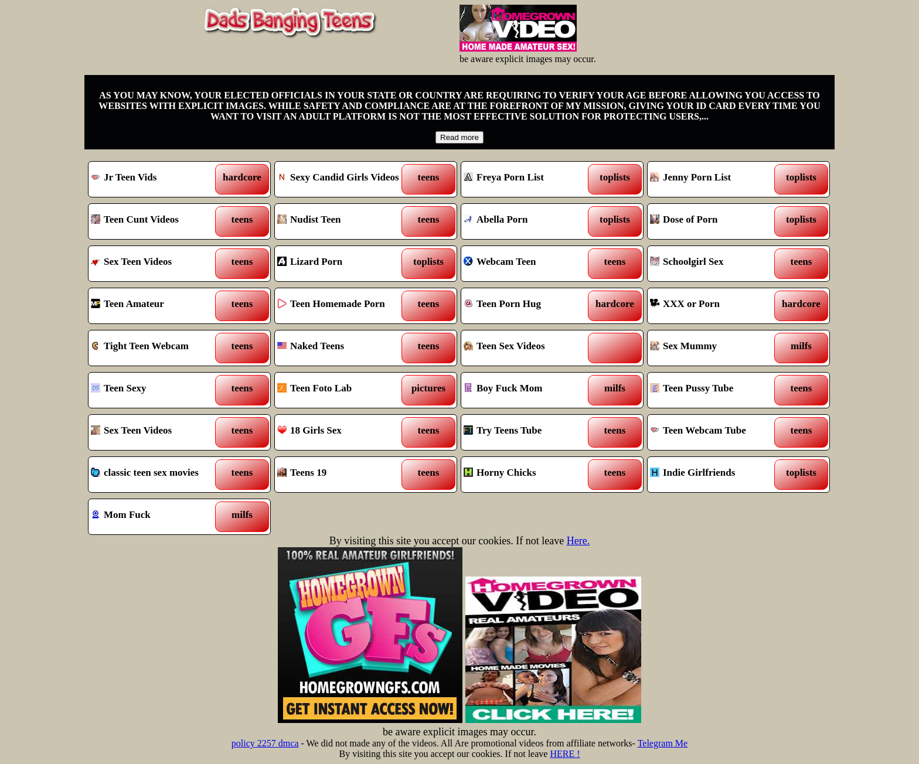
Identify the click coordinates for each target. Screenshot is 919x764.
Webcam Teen (529, 263)
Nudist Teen (342, 221)
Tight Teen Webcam (156, 348)
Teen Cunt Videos (156, 221)
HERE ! (565, 754)
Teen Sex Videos (529, 348)
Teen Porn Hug (529, 306)
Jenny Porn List (715, 179)
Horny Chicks (529, 474)
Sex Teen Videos (156, 263)
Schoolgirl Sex (715, 263)
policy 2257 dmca (265, 743)
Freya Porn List (529, 179)
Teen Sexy (156, 390)
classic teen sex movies (156, 474)
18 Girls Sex (342, 432)
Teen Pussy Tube (715, 390)
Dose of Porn (715, 221)
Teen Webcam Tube (715, 432)
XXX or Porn (715, 306)
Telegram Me (663, 743)
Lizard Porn (342, 263)
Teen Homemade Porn (342, 306)
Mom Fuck (156, 517)
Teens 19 (342, 474)
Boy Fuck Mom (529, 390)
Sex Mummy (715, 348)
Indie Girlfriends (715, 474)
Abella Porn (529, 221)
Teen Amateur (156, 306)
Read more (459, 137)
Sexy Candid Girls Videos (342, 179)
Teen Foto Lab (342, 390)
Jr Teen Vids (156, 179)
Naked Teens (342, 348)
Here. (578, 541)
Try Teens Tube (529, 432)
